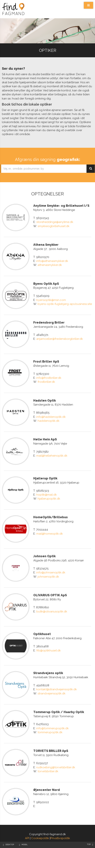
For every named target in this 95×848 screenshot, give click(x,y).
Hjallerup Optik (45, 478)
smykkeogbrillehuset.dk (53, 226)
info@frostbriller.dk (48, 378)
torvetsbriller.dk (48, 771)
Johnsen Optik (44, 556)
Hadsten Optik (44, 400)
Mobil (25, 844)
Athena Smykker (45, 244)
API (27, 838)
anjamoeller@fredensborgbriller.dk (59, 339)
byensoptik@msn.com (51, 300)
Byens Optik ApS (46, 283)
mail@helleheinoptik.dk (51, 455)
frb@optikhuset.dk (48, 650)
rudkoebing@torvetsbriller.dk (55, 767)
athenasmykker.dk (50, 265)
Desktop (9, 844)
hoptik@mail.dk (46, 494)
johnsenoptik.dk (48, 576)
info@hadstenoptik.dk (51, 417)
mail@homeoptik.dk (49, 533)
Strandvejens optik (48, 673)
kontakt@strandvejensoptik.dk (56, 689)
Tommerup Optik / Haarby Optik (58, 712)
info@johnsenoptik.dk (50, 572)
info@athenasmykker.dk (52, 261)
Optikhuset (42, 634)
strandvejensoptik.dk (51, 693)
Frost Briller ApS (46, 361)
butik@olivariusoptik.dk (51, 611)
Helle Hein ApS (45, 439)
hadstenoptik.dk (48, 420)
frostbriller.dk (46, 381)
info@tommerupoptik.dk (52, 728)
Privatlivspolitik (60, 838)
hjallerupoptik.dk (49, 498)
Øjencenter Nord (46, 790)
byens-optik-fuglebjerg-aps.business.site (65, 304)
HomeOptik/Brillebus (50, 517)
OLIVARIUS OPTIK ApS (50, 595)
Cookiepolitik (40, 838)
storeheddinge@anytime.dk (54, 222)
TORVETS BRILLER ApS (50, 751)
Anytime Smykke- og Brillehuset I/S (61, 205)
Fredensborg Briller (49, 322)
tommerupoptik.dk (50, 732)
